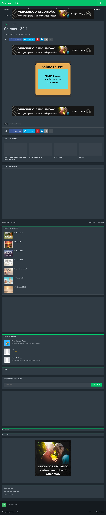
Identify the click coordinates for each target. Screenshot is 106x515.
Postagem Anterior (10, 222)
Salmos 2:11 (18, 233)
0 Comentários (26, 34)
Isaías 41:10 (18, 260)
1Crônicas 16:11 (20, 287)
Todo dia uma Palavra (19, 341)
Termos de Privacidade (11, 491)
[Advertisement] (53, 314)
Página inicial (8, 24)
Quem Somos (8, 488)
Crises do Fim (8, 495)
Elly (13, 350)
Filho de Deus (17, 358)
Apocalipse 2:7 (59, 157)
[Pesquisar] (47, 385)
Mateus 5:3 (18, 242)
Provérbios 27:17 (20, 269)
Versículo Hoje (10, 3)
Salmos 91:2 (18, 251)
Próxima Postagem (96, 222)
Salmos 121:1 (84, 157)
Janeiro (16, 24)
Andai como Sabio (35, 157)
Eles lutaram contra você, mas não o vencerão (15, 158)
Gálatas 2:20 (19, 278)
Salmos (18, 124)
